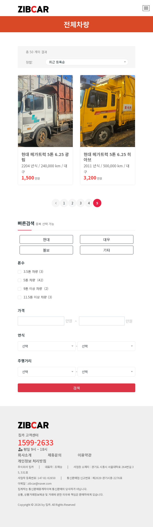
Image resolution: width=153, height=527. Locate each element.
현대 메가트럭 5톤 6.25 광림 (45, 157)
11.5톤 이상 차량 (38, 297)
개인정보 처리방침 (32, 461)
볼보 (46, 250)
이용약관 (84, 455)
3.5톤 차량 (33, 271)
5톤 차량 (33, 280)
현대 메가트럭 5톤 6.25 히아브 (107, 157)
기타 (106, 250)
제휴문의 (55, 455)
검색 (76, 388)
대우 (106, 239)
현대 (46, 239)
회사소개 (25, 455)
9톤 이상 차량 (36, 288)
